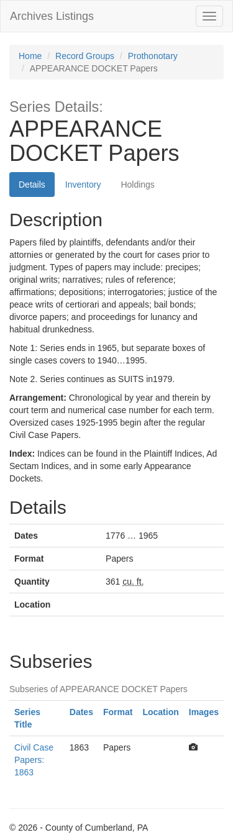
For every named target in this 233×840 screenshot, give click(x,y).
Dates (81, 712)
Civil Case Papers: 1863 (33, 759)
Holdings (137, 184)
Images (204, 712)
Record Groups (84, 56)
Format (117, 712)
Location (160, 712)
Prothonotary (153, 56)
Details (32, 184)
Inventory (83, 184)
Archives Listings (52, 16)
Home (30, 56)
